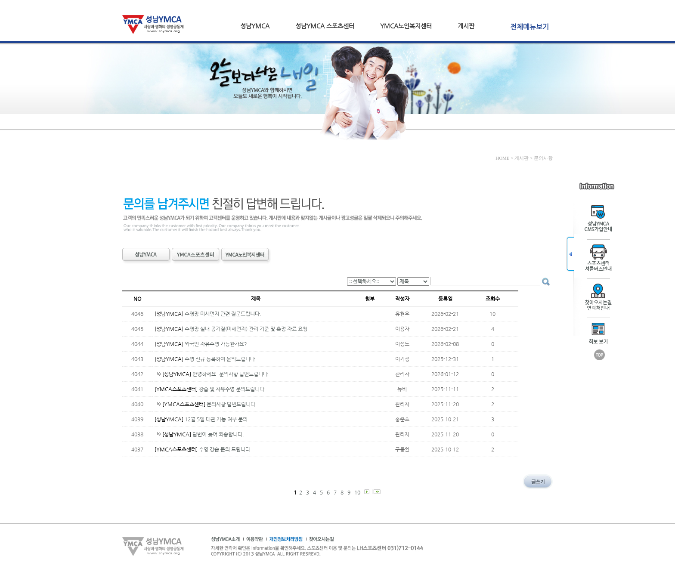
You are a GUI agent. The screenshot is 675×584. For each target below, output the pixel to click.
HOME (502, 158)
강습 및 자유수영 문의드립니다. (232, 389)
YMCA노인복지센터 (406, 25)
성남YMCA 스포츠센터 (324, 25)
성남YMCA (254, 25)
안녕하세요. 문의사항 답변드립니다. (230, 374)
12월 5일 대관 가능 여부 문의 (216, 419)
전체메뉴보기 (529, 27)
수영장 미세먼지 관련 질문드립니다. (223, 314)
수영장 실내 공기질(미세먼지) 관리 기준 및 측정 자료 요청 (246, 329)
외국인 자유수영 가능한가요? (216, 344)
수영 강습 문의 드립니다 (224, 449)
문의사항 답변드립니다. (232, 404)
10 (358, 492)
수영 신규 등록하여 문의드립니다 (220, 359)
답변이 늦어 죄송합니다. (218, 434)
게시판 (466, 25)
